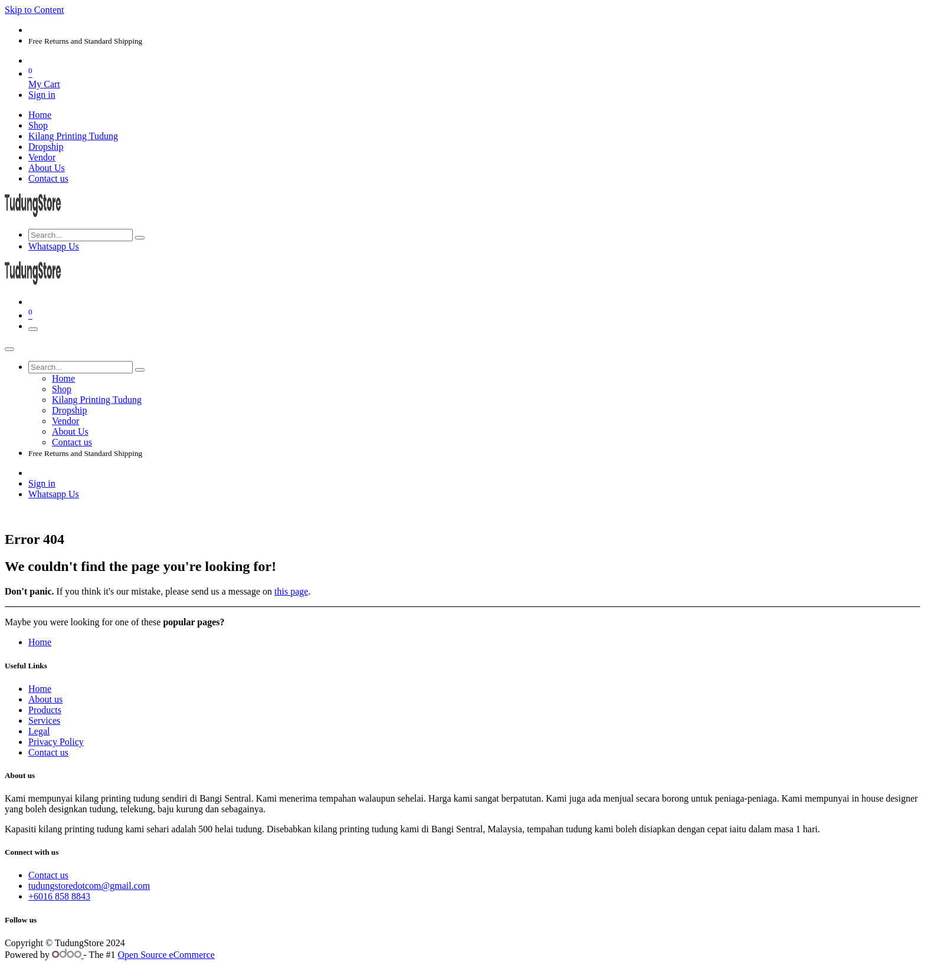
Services (44, 720)
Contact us (48, 752)
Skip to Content (34, 10)
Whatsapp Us (53, 246)
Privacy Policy (56, 742)
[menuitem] (39, 115)
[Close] (9, 349)
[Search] (140, 237)
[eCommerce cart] (474, 77)
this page (291, 591)
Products (44, 710)
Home (39, 642)
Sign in (41, 95)
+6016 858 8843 (59, 896)
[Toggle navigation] (33, 329)
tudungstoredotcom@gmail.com (89, 886)
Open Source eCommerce (166, 955)
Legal (39, 731)
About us (45, 699)
